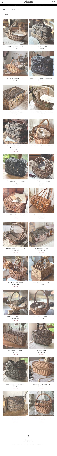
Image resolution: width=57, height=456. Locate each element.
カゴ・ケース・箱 (11, 9)
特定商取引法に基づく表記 (28, 442)
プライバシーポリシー (28, 440)
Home (4, 9)
